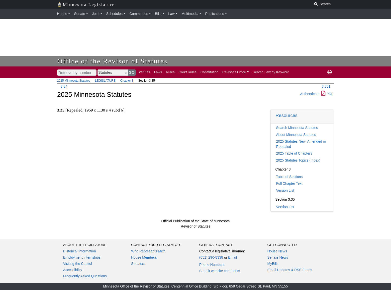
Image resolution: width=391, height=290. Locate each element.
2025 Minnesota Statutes (73, 80)
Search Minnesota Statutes (297, 128)
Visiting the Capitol (77, 264)
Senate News (277, 257)
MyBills (272, 264)
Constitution (209, 72)
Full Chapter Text (289, 183)
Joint (95, 14)
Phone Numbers (211, 265)
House (62, 14)
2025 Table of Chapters (294, 153)
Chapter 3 (126, 80)
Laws (158, 72)
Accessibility (72, 270)
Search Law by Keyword (271, 72)
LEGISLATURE (105, 80)
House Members (144, 257)
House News (277, 251)
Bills (158, 14)
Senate (79, 14)
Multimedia (190, 14)
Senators (138, 264)
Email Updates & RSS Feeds (289, 270)
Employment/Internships (81, 257)
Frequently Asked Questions (85, 276)
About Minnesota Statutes (296, 135)
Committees (138, 14)
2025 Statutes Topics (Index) (298, 160)
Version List (285, 190)
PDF (327, 94)
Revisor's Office (234, 72)
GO (132, 72)
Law (171, 14)
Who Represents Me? (148, 251)
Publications (214, 14)
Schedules (114, 14)
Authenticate (309, 94)
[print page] (329, 72)
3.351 (326, 86)
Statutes (144, 72)
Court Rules (187, 72)
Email (232, 257)
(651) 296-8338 (211, 257)
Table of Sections (289, 177)
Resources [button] (286, 115)
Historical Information (79, 251)
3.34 (64, 86)
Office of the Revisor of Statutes (112, 61)
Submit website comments (219, 271)
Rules (170, 72)
